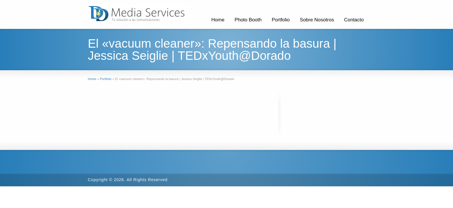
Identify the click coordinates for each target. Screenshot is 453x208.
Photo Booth (248, 20)
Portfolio (280, 20)
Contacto (354, 20)
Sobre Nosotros (317, 20)
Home (217, 20)
